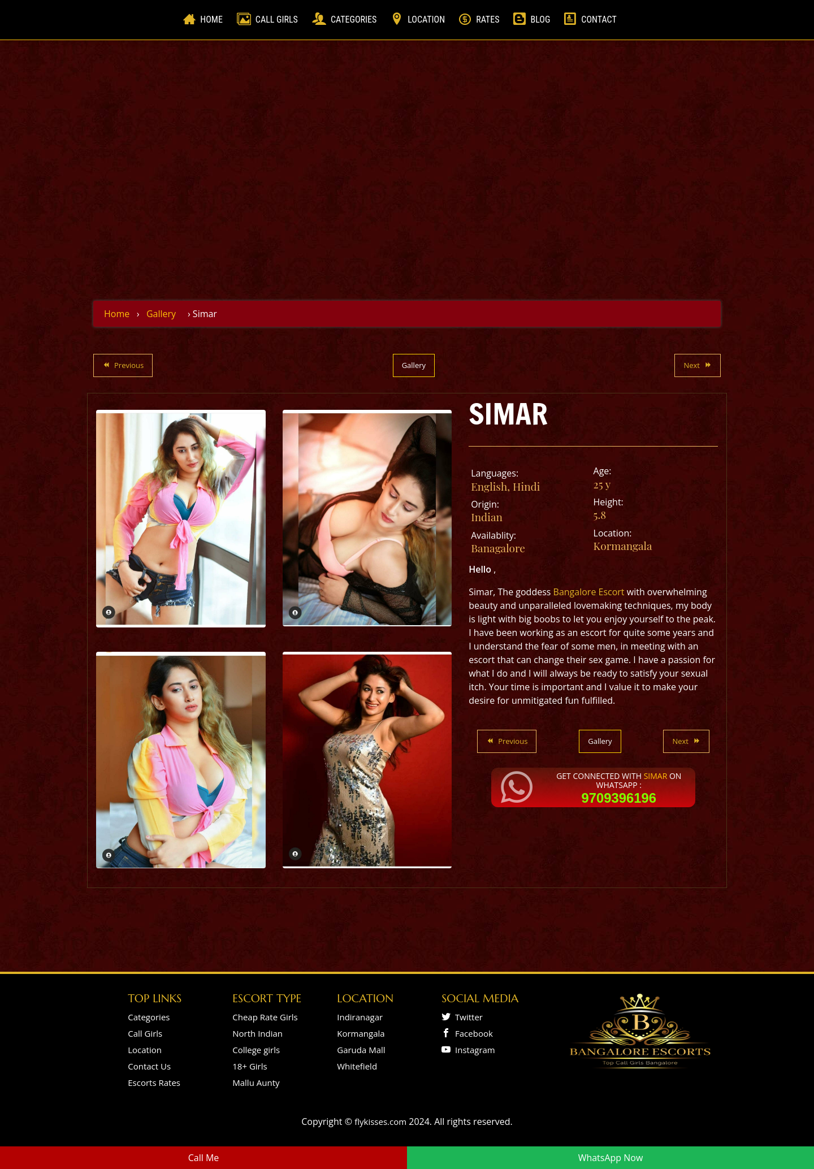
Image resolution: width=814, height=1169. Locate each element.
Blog (540, 19)
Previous (123, 365)
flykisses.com (380, 1121)
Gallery (161, 314)
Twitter (467, 1017)
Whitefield (357, 1066)
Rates (487, 19)
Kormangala (623, 545)
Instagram (473, 1049)
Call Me (203, 1157)
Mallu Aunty (255, 1082)
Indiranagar (360, 1017)
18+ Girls (249, 1066)
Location (426, 19)
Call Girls (277, 19)
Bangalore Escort (589, 592)
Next (697, 365)
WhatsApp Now (610, 1157)
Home (213, 19)
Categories (353, 19)
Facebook (472, 1033)
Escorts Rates (154, 1082)
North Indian (257, 1033)
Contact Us (149, 1066)
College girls (256, 1049)
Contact (598, 19)
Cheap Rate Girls (265, 1017)
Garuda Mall (361, 1049)
